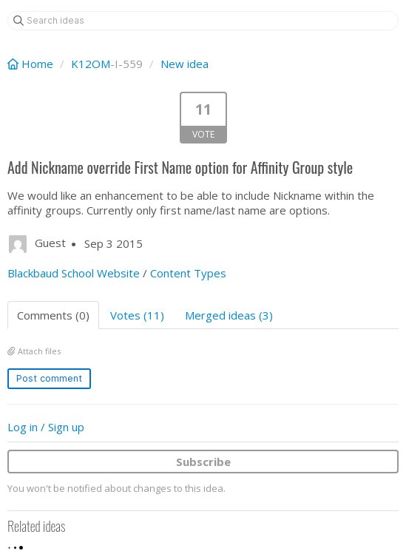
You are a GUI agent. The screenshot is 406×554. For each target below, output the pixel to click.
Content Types (188, 273)
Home (31, 63)
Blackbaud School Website (73, 273)
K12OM (90, 63)
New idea (184, 63)
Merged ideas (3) (229, 315)
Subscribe (203, 461)
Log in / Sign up (45, 426)
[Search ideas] (203, 20)
